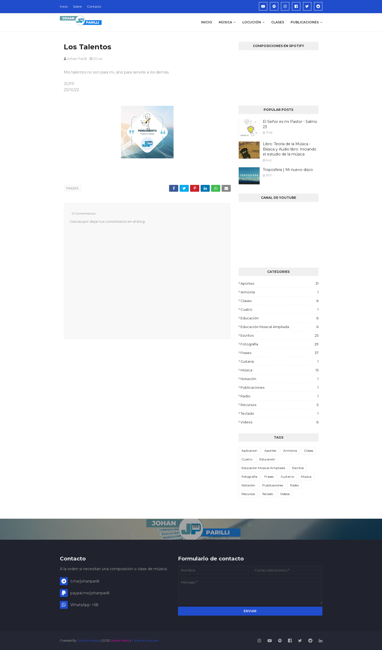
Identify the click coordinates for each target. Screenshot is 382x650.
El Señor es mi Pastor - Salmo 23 (290, 124)
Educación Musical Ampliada (279, 327)
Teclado (279, 413)
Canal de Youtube (145, 640)
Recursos (279, 405)
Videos (279, 422)
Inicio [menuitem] (206, 22)
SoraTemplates (88, 640)
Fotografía (279, 344)
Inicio (64, 6)
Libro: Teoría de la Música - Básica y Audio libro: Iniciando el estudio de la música (289, 149)
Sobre (77, 6)
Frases (72, 188)
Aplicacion (249, 451)
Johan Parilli (77, 58)
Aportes (279, 283)
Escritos (279, 335)
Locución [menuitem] (251, 22)
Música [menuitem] (225, 22)
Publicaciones (279, 387)
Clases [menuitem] (277, 22)
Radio (279, 396)
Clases (279, 301)
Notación (279, 379)
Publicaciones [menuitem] (305, 22)
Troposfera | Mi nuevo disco (288, 169)
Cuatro (279, 309)
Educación (279, 318)
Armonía (279, 292)
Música (279, 370)
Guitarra (279, 361)
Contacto (94, 6)
